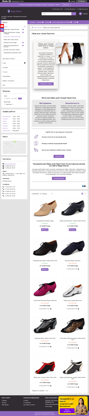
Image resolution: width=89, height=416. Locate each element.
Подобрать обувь (46, 84)
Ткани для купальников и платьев (11, 46)
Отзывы (5, 67)
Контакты (58, 156)
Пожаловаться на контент (48, 414)
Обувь (47, 22)
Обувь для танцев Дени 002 (73, 300)
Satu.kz (52, 412)
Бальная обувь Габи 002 (72, 260)
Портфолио (6, 76)
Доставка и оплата (9, 58)
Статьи (5, 72)
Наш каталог (38, 27)
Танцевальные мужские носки (12, 52)
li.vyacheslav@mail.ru (10, 164)
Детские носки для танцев (11, 49)
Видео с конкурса (8, 81)
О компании (27, 402)
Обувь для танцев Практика (11, 36)
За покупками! (59, 178)
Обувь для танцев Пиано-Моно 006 (45, 377)
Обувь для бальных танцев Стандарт (11, 33)
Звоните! (66, 5)
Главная (32, 22)
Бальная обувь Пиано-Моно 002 (45, 338)
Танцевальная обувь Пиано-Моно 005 (45, 260)
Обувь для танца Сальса (10, 39)
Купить (45, 230)
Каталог (5, 27)
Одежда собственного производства (52, 401)
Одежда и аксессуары (10, 42)
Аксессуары (48, 406)
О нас (4, 63)
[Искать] (73, 13)
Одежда (39, 22)
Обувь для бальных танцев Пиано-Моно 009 (73, 378)
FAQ (4, 85)
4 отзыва (73, 1)
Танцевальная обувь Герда (45, 220)
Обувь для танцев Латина (11, 29)
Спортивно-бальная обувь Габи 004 (44, 300)
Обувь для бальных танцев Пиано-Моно (73, 220)
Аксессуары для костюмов (61, 22)
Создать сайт (15, 1)
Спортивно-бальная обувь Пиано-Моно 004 (73, 338)
